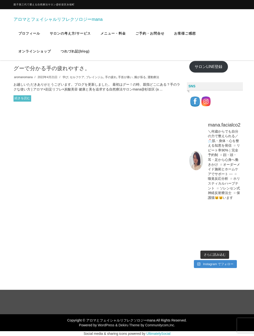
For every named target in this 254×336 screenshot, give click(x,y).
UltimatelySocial (158, 334)
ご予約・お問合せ (149, 36)
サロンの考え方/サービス (70, 36)
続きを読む (22, 98)
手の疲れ (111, 77)
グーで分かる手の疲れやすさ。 (52, 68)
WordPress (106, 325)
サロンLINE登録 (208, 67)
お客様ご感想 (185, 36)
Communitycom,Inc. (160, 325)
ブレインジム (94, 77)
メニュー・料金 (113, 36)
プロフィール (29, 36)
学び (65, 77)
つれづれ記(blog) (75, 54)
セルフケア (77, 77)
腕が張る (140, 77)
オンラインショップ (34, 54)
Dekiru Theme (129, 325)
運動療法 (153, 77)
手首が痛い (125, 77)
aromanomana (23, 77)
